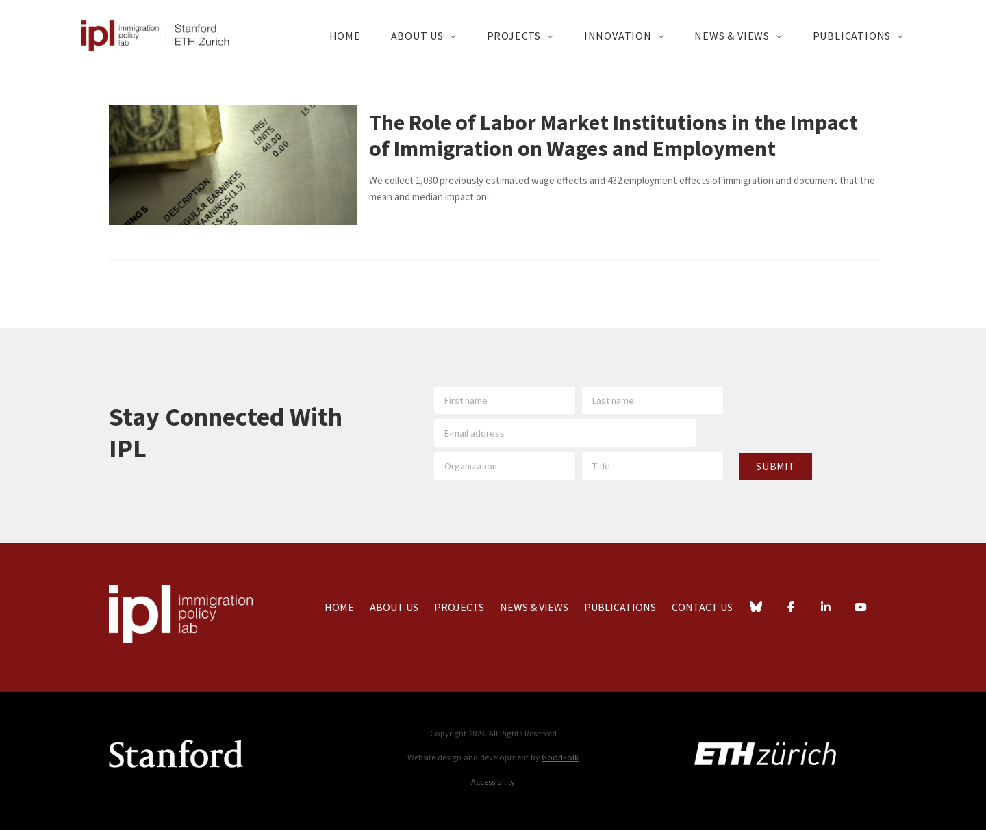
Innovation (618, 35)
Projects (514, 35)
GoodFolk (560, 757)
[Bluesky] (756, 608)
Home (345, 35)
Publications (852, 35)
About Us (417, 35)
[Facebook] (790, 608)
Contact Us (702, 607)
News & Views (732, 35)
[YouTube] (860, 608)
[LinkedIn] (825, 608)
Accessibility (493, 782)
